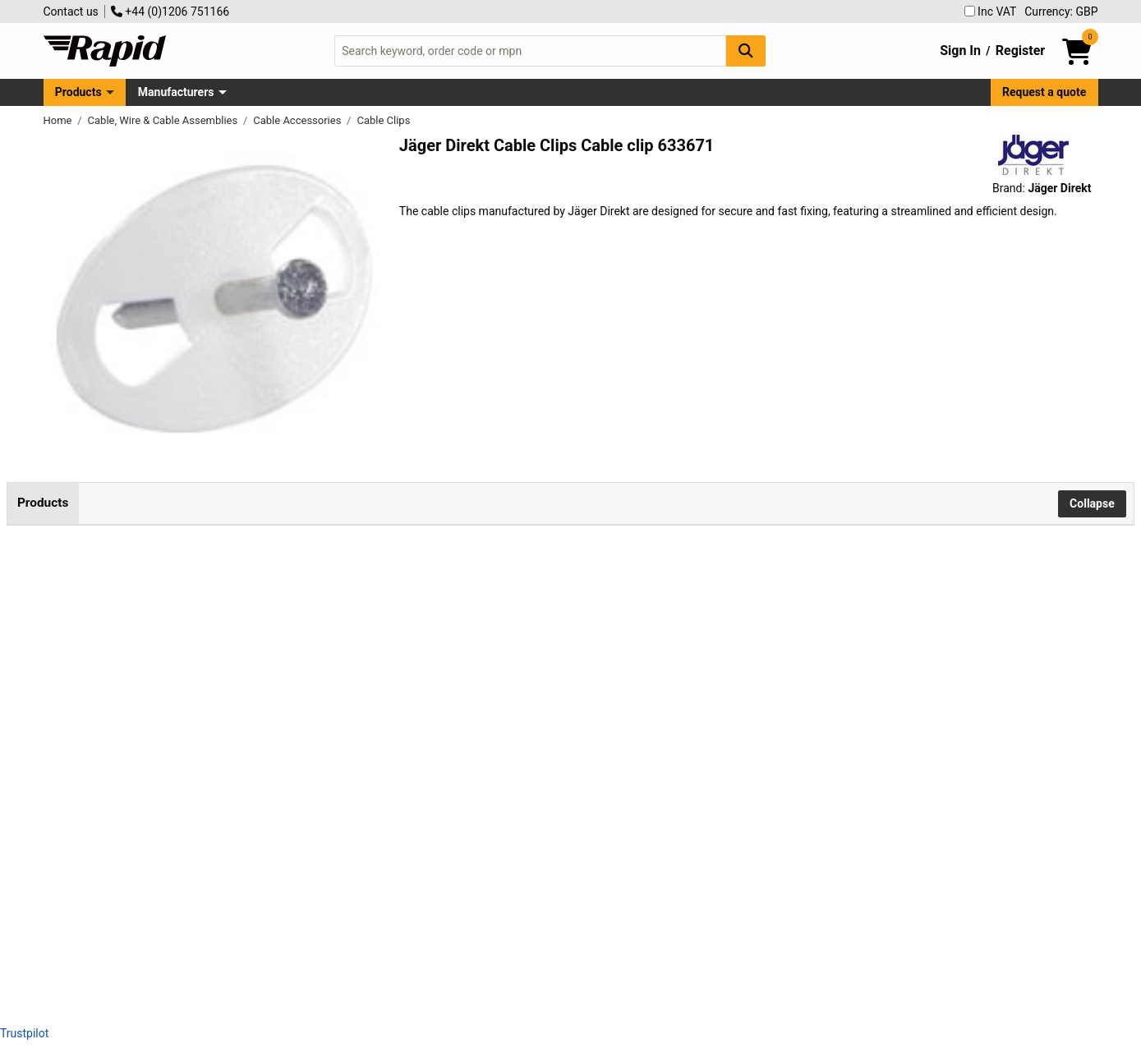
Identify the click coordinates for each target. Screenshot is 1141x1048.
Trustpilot (24, 1033)
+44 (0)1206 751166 (170, 11)
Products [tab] (42, 502)
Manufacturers (176, 92)
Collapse (1092, 503)
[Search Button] (746, 50)
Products (78, 92)
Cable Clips (383, 120)
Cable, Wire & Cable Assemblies (164, 120)
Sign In (960, 50)
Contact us (71, 11)
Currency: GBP (1060, 11)
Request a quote (1044, 92)
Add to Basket (482, 608)
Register (1020, 50)
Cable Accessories (298, 120)
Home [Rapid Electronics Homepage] (59, 120)
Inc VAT (990, 11)
